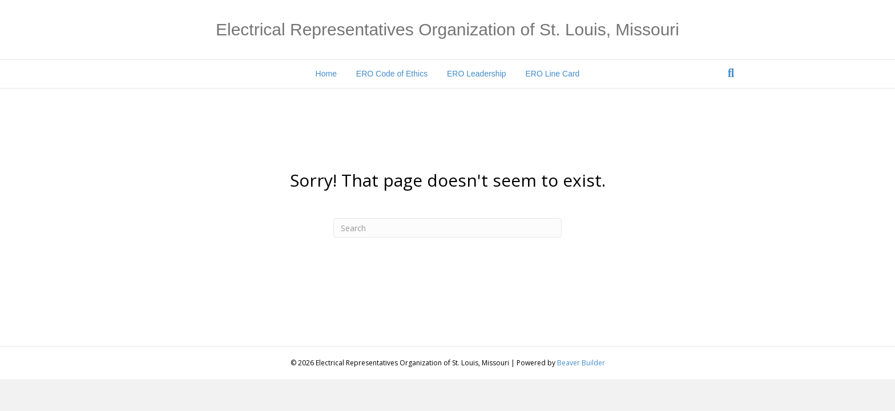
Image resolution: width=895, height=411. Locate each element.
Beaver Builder (581, 363)
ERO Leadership (476, 73)
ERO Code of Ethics (392, 73)
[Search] (731, 73)
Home (326, 73)
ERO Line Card (552, 73)
